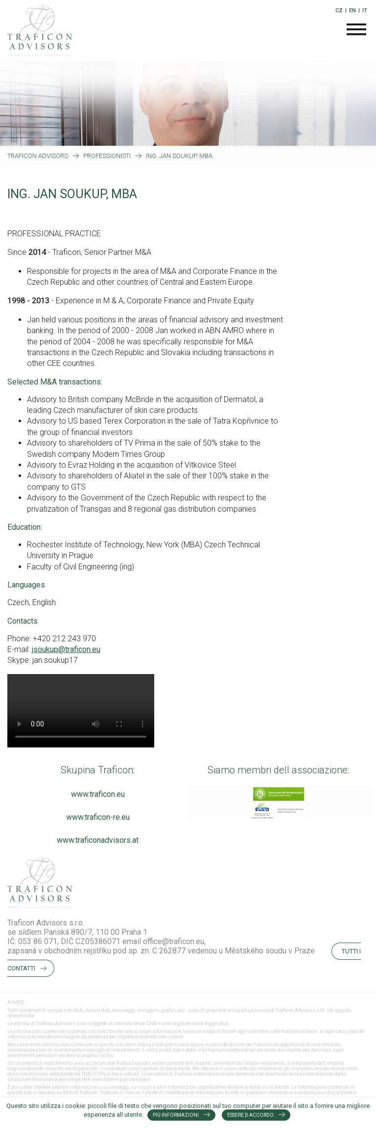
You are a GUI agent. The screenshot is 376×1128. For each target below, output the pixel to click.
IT (364, 10)
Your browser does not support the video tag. (80, 710)
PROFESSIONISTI (107, 155)
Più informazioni (176, 1115)
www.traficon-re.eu (98, 817)
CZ (339, 10)
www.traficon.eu (98, 794)
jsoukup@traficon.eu (66, 649)
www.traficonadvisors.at (98, 840)
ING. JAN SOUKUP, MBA (179, 155)
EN (352, 10)
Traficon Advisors (37, 155)
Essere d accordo (250, 1115)
